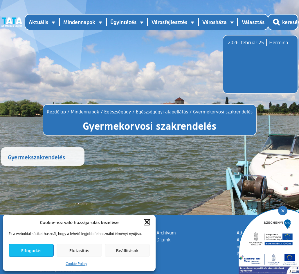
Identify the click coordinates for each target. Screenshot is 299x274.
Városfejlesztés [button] (169, 22)
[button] (147, 222)
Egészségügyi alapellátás (162, 112)
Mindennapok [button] (79, 22)
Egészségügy (117, 112)
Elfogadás (31, 250)
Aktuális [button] (38, 22)
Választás (253, 22)
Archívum (166, 232)
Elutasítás (79, 250)
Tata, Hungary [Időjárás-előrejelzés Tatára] (260, 68)
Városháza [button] (214, 22)
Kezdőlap (57, 112)
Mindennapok (85, 112)
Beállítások (127, 250)
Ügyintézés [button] (123, 22)
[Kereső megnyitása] (283, 22)
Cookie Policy (76, 263)
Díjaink (163, 240)
